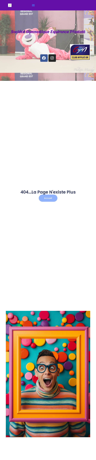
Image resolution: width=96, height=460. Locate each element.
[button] (33, 5)
